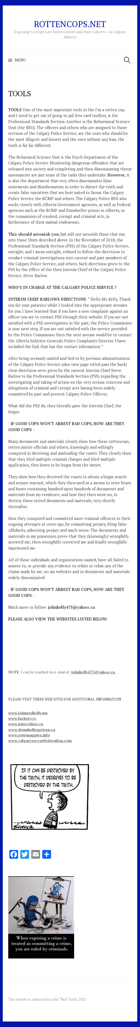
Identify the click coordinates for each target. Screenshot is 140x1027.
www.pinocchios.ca (25, 723)
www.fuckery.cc (22, 718)
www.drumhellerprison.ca (31, 729)
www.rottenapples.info (29, 735)
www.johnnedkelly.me (28, 712)
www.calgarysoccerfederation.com (40, 740)
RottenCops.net (70, 24)
